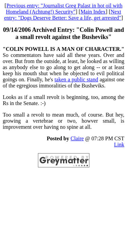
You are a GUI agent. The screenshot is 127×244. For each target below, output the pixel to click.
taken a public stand (76, 79)
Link (119, 144)
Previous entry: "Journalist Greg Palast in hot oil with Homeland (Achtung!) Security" (64, 9)
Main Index (93, 12)
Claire (77, 138)
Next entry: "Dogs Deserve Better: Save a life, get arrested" (62, 15)
